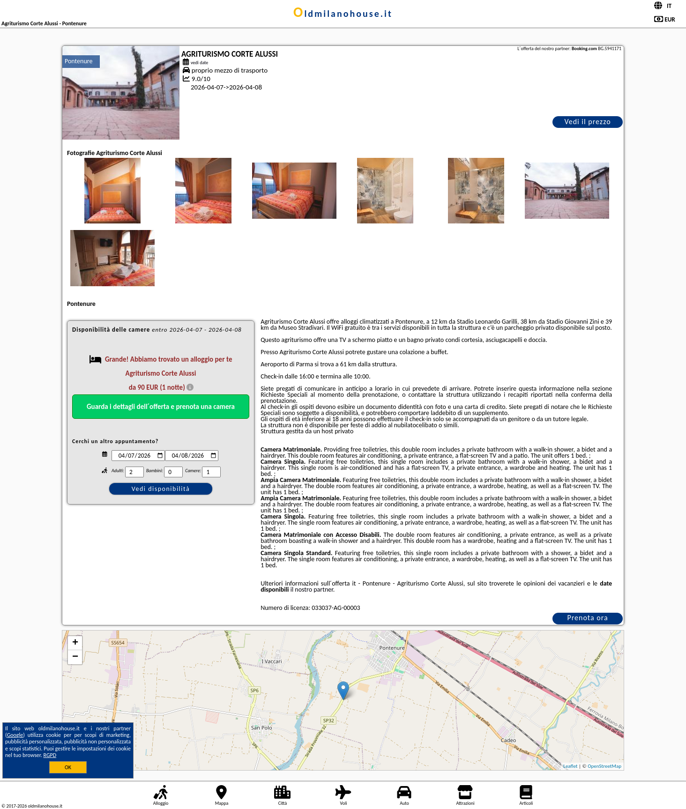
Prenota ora (587, 617)
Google (15, 735)
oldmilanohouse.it (343, 13)
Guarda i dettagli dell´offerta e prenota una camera (161, 406)
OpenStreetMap (604, 766)
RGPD (50, 755)
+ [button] (75, 643)
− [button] (75, 657)
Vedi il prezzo (587, 121)
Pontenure (78, 61)
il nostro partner (312, 590)
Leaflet (570, 766)
